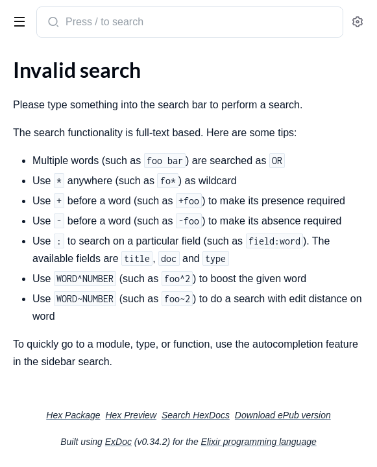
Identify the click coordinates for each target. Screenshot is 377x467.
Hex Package (73, 415)
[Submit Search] (52, 23)
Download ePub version (283, 415)
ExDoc (118, 442)
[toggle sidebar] (17, 21)
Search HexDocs (196, 415)
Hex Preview (130, 415)
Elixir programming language (259, 442)
